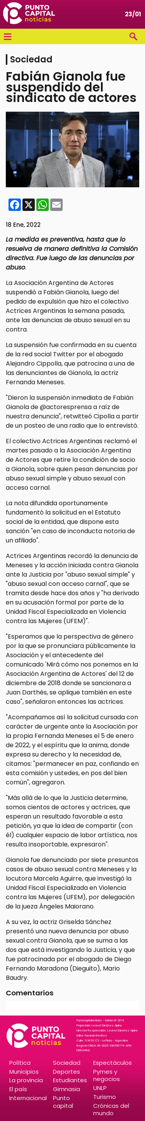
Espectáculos (112, 1063)
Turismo (104, 1097)
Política (20, 1063)
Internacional (28, 1098)
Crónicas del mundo (111, 1109)
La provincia (26, 1080)
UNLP (100, 1088)
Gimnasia (66, 1089)
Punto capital (63, 1101)
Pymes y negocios (106, 1075)
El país (18, 1089)
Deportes (66, 1071)
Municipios (24, 1071)
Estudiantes (70, 1080)
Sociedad (66, 1063)
